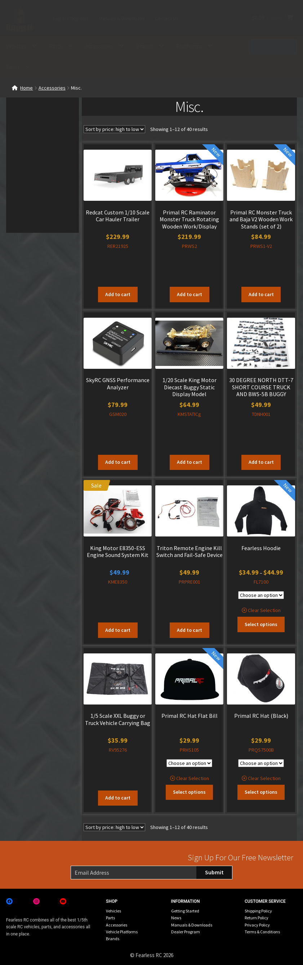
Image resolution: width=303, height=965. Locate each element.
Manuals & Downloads (122, 18)
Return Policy (256, 917)
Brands (144, 46)
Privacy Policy (257, 925)
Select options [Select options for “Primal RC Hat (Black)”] (261, 792)
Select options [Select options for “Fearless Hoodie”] (261, 624)
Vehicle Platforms (122, 931)
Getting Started (185, 911)
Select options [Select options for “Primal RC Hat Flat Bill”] (189, 792)
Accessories (99, 46)
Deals (13, 67)
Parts (55, 46)
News (176, 917)
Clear (253, 610)
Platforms (189, 46)
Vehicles (16, 46)
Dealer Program (185, 931)
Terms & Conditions (262, 931)
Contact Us (166, 18)
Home (26, 88)
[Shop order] (114, 129)
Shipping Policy (258, 911)
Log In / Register (71, 18)
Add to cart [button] (117, 294)
